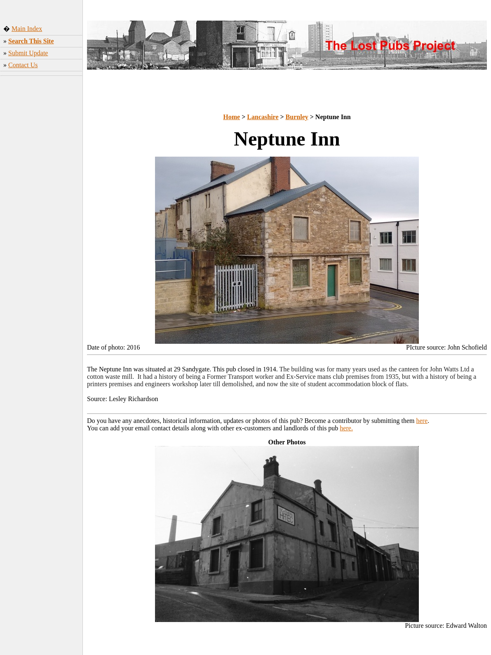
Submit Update (28, 52)
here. (346, 428)
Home (231, 116)
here (422, 420)
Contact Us (23, 64)
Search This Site (31, 41)
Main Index (27, 28)
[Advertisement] (41, 201)
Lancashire (262, 116)
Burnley (297, 116)
